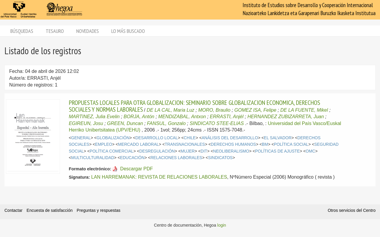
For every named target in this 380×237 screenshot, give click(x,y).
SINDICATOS (220, 158)
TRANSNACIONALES (185, 144)
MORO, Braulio (214, 110)
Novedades (87, 31)
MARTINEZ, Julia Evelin (94, 116)
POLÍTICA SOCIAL (291, 144)
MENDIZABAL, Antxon (182, 116)
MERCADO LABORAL (138, 144)
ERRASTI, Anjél (226, 116)
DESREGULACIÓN (157, 151)
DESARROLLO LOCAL (156, 138)
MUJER (187, 151)
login (221, 225)
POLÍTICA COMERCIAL (111, 151)
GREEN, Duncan (125, 123)
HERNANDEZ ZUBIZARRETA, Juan (285, 116)
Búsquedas (21, 31)
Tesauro (55, 31)
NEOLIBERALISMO (231, 151)
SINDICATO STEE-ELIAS (217, 123)
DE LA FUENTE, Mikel (304, 110)
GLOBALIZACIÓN (112, 138)
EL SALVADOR (278, 138)
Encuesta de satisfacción (50, 210)
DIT (204, 151)
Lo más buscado (128, 31)
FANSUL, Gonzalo (166, 123)
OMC (310, 151)
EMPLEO (103, 144)
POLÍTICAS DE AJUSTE (277, 151)
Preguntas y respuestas (98, 210)
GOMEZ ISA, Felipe (255, 110)
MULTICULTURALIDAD (92, 158)
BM (265, 144)
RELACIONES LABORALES (176, 158)
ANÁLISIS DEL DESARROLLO (230, 138)
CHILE (190, 138)
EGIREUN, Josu (86, 123)
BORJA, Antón (139, 116)
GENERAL (81, 138)
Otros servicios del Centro (352, 210)
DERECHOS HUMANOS (233, 144)
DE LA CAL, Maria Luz (170, 110)
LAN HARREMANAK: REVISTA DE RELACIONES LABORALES (159, 177)
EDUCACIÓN (132, 158)
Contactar (13, 210)
